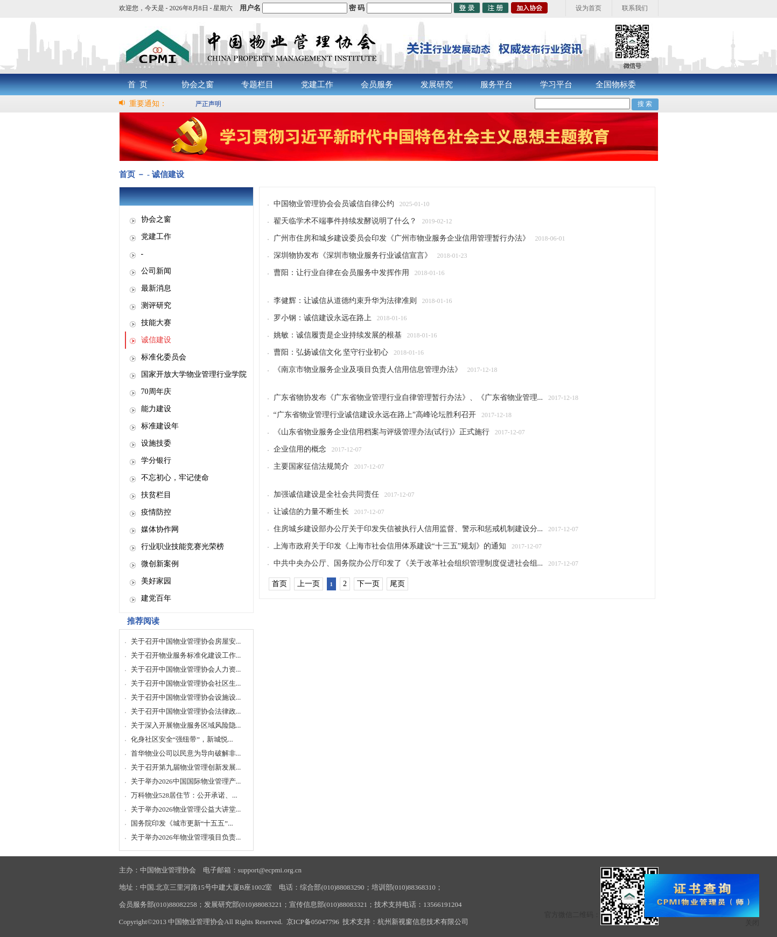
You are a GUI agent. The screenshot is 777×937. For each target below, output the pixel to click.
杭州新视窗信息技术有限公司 (422, 922)
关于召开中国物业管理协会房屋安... (186, 641)
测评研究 (156, 305)
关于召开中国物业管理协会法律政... (186, 711)
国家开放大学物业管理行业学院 (194, 374)
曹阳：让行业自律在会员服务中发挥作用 (341, 273)
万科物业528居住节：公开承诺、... (184, 795)
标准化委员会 (163, 357)
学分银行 (156, 460)
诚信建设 (156, 340)
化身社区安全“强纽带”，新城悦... (182, 739)
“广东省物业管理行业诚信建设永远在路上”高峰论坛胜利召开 (375, 415)
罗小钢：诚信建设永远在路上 (323, 318)
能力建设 (156, 409)
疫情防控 (156, 512)
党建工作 (317, 84)
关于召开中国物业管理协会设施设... (186, 697)
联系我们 (635, 8)
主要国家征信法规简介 (311, 466)
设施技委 (156, 443)
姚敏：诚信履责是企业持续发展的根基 (338, 335)
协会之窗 (197, 84)
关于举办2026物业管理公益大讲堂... (186, 809)
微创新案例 (160, 564)
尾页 (397, 584)
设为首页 (588, 8)
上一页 (308, 584)
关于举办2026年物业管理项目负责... (186, 837)
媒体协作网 (160, 529)
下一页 (368, 584)
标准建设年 (160, 426)
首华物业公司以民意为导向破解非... (186, 753)
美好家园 (156, 581)
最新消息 (156, 288)
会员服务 (377, 84)
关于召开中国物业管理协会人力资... (186, 669)
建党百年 (156, 598)
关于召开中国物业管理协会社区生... (186, 683)
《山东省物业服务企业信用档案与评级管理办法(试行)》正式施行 (381, 432)
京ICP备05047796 (312, 922)
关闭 (752, 923)
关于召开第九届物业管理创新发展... (186, 767)
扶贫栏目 (156, 495)
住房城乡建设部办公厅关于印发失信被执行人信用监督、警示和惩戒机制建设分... (408, 529)
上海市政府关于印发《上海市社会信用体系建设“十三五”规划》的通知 (390, 546)
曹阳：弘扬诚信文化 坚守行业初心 (331, 352)
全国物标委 (616, 84)
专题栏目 (257, 84)
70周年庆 (156, 392)
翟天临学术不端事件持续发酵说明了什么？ (345, 221)
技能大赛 (156, 323)
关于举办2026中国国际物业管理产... (186, 781)
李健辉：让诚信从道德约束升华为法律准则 (345, 301)
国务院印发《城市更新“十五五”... (182, 823)
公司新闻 (156, 271)
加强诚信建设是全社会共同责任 (326, 494)
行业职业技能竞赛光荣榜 (182, 547)
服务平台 (496, 84)
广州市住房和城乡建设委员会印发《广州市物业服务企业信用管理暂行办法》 (402, 238)
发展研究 (437, 84)
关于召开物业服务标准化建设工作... (186, 655)
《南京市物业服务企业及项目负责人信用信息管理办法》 (368, 369)
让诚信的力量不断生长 (311, 512)
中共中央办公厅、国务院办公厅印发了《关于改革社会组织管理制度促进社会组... (408, 563)
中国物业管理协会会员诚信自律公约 (334, 204)
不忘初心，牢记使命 (175, 478)
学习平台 (556, 84)
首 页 (138, 84)
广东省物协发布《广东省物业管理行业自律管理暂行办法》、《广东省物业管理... (408, 397)
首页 (279, 584)
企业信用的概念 (300, 449)
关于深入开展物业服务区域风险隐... (186, 725)
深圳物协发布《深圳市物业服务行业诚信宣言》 (353, 255)
